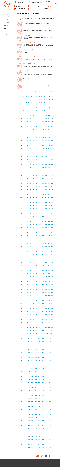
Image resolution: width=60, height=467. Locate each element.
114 (21, 115)
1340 (32, 436)
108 (36, 113)
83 (33, 107)
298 (46, 159)
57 (33, 102)
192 (24, 134)
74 (44, 104)
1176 (25, 387)
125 (21, 118)
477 (21, 205)
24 (49, 94)
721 (27, 265)
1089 (36, 360)
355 (52, 172)
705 (46, 259)
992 (49, 330)
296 (39, 159)
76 (49, 104)
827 (49, 289)
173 (33, 129)
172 (30, 129)
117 (30, 115)
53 (23, 102)
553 (52, 221)
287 (46, 156)
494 (39, 208)
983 (21, 330)
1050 (25, 349)
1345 (50, 436)
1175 (21, 387)
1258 (29, 412)
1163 (43, 382)
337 (30, 170)
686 (21, 257)
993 (52, 330)
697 (21, 259)
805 (49, 284)
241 (39, 145)
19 (36, 94)
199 (46, 134)
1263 (46, 412)
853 (27, 297)
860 (49, 297)
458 (30, 200)
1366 (29, 444)
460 (36, 200)
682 (43, 254)
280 (24, 156)
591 (33, 232)
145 (49, 121)
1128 (46, 371)
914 (46, 311)
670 (39, 251)
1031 (21, 344)
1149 (25, 379)
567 (27, 227)
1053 (36, 349)
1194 (25, 393)
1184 (21, 390)
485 (46, 205)
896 (24, 308)
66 (23, 104)
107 (33, 113)
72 (39, 104)
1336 (50, 433)
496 (46, 208)
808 (24, 287)
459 (33, 200)
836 (43, 292)
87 (44, 107)
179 (52, 129)
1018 (39, 338)
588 (24, 232)
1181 (43, 387)
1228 (50, 401)
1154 (43, 379)
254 (46, 148)
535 (30, 219)
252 (39, 148)
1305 (36, 425)
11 (48, 91)
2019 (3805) (6, 22)
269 (24, 153)
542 (52, 219)
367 (21, 178)
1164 (46, 382)
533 (24, 219)
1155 (46, 379)
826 (46, 289)
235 (21, 145)
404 (33, 186)
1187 (32, 390)
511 (24, 213)
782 (46, 278)
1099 (39, 363)
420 (49, 189)
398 (49, 183)
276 (46, 153)
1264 (50, 412)
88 (47, 107)
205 (30, 137)
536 (33, 219)
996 (27, 333)
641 (52, 243)
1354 (50, 439)
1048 (50, 346)
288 (49, 156)
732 (27, 268)
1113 (25, 368)
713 (36, 262)
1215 (36, 398)
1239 (25, 406)
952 (27, 322)
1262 (43, 412)
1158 (25, 382)
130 (36, 118)
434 (24, 194)
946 (43, 319)
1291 (50, 420)
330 (43, 167)
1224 (36, 401)
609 (21, 238)
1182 (46, 387)
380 (27, 181)
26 (20, 96)
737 (43, 268)
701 (33, 259)
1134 (36, 374)
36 (47, 96)
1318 (50, 428)
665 (24, 251)
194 (30, 134)
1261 (39, 412)
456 (24, 200)
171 (27, 129)
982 (52, 327)
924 (43, 314)
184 (33, 132)
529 (46, 216)
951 (24, 322)
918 (24, 314)
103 (21, 113)
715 (43, 262)
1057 (50, 349)
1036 (39, 344)
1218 (46, 398)
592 (36, 232)
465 (52, 200)
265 (46, 151)
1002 (47, 333)
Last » (49, 450)
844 (33, 295)
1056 (46, 349)
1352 (43, 439)
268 (21, 153)
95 (31, 110)
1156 (50, 379)
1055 (43, 349)
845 (36, 295)
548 (36, 221)
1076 (21, 357)
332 (49, 167)
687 (24, 257)
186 (39, 132)
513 (30, 213)
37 (49, 96)
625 (36, 240)
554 (21, 224)
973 (24, 327)
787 (27, 281)
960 (52, 322)
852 (24, 297)
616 (43, 238)
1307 (43, 425)
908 (27, 311)
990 (43, 330)
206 (33, 137)
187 (43, 132)
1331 (32, 433)
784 (52, 278)
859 (46, 297)
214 (24, 140)
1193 (21, 393)
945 (39, 319)
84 (36, 107)
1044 (36, 346)
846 (39, 295)
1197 (36, 393)
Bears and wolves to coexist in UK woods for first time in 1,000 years (37, 58)
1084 (50, 357)
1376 (32, 447)
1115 (32, 368)
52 (20, 102)
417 (39, 189)
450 (39, 197)
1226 (43, 401)
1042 (29, 346)
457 (27, 200)
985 (27, 330)
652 (52, 246)
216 (30, 140)
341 (43, 170)
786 (24, 281)
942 (30, 319)
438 (36, 194)
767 (33, 276)
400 (21, 186)
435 (27, 194)
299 (49, 159)
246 (21, 148)
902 (43, 308)
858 (43, 297)
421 (52, 189)
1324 (39, 431)
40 (23, 99)
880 (43, 303)
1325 (43, 431)
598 (21, 235)
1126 (39, 371)
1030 (50, 341)
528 (43, 216)
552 (49, 221)
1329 (25, 433)
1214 (32, 398)
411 (21, 189)
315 (30, 164)
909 (30, 311)
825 (43, 289)
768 (36, 276)
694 (46, 257)
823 (36, 289)
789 (33, 281)
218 (36, 140)
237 (27, 145)
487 (52, 205)
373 (39, 178)
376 (49, 178)
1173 (46, 384)
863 (24, 300)
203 (24, 137)
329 (39, 167)
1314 (36, 428)
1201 (50, 393)
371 (33, 178)
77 (52, 104)
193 (27, 134)
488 (21, 208)
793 (46, 281)
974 (27, 327)
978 (39, 327)
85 (39, 107)
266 (49, 151)
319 (43, 164)
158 (21, 126)
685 (52, 254)
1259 (32, 412)
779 (36, 278)
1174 (50, 384)
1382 (21, 450)
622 (27, 240)
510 (21, 213)
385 (43, 181)
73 (41, 104)
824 (39, 289)
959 (49, 322)
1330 (29, 433)
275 (43, 153)
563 (49, 224)
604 (39, 235)
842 (27, 295)
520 (52, 213)
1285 (29, 420)
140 (33, 121)
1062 (36, 352)
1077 (25, 357)
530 (49, 216)
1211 (21, 398)
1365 (25, 444)
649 (43, 246)
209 (43, 137)
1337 (21, 436)
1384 (29, 450)
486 (49, 205)
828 (52, 289)
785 (21, 281)
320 (46, 164)
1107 (36, 365)
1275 (25, 417)
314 (27, 164)
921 (33, 314)
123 (49, 115)
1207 (39, 395)
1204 (29, 395)
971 (52, 325)
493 (36, 208)
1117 (39, 368)
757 (36, 273)
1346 (21, 439)
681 (39, 254)
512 (27, 213)
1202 (21, 395)
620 (21, 240)
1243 (39, 406)
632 (24, 243)
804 (46, 284)
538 (39, 219)
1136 (43, 374)
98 (39, 110)
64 (52, 102)
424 (27, 191)
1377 (36, 447)
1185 (25, 390)
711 (30, 262)
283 (33, 156)
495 (43, 208)
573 (46, 227)
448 (33, 197)
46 (39, 99)
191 (21, 134)
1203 (25, 395)
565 (21, 227)
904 (49, 308)
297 (43, 159)
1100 (43, 363)
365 (49, 175)
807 (21, 287)
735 (36, 268)
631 (21, 243)
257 (21, 151)
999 (36, 333)
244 (49, 145)
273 (36, 153)
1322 (32, 431)
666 (27, 251)
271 (30, 153)
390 (24, 183)
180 (21, 132)
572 (43, 227)
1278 (36, 417)
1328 (21, 433)
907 (24, 311)
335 (24, 170)
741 (21, 270)
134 (49, 118)
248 (27, 148)
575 (52, 227)
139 (30, 121)
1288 (39, 420)
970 (49, 325)
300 (52, 159)
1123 (29, 371)
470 (33, 202)
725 (39, 265)
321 (49, 164)
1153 (39, 379)
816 (49, 287)
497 (49, 208)
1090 (39, 360)
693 (43, 257)
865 (30, 300)
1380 (46, 447)
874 (24, 303)
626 (39, 240)
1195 (29, 393)
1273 (50, 414)
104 (24, 113)
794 (49, 281)
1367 (32, 444)
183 (30, 132)
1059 (25, 352)
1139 (21, 376)
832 (30, 292)
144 (46, 121)
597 (52, 232)
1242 (36, 406)
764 (24, 276)
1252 (39, 409)
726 (43, 265)
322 (52, 164)
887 (30, 306)
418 (43, 189)
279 (21, 156)
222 (49, 140)
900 (36, 308)
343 (49, 170)
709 (24, 262)
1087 (29, 360)
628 (46, 240)
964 (30, 325)
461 (39, 200)
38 (52, 96)
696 (52, 257)
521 (21, 216)
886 (27, 306)
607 (49, 235)
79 (23, 107)
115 (24, 115)
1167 (25, 384)
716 (46, 262)
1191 (46, 390)
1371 (46, 444)
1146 (46, 376)
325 (27, 167)
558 (33, 224)
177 (46, 129)
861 (52, 297)
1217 (43, 398)
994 (21, 333)
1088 (32, 360)
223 (52, 140)
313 (24, 164)
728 (49, 265)
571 (39, 227)
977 (36, 327)
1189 (39, 390)
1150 (29, 379)
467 (24, 202)
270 (27, 153)
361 (36, 175)
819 (24, 289)
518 (46, 213)
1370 (43, 444)
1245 (46, 406)
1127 (43, 371)
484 (43, 205)
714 (39, 262)
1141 (29, 376)
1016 (32, 338)
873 (21, 303)
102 (51, 110)
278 (52, 153)
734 (33, 268)
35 (44, 96)
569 (33, 227)
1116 (36, 368)
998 (33, 333)
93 (26, 110)
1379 (43, 447)
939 (21, 319)
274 (39, 153)
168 (52, 126)
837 (46, 292)
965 (33, 325)
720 (24, 265)
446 (27, 197)
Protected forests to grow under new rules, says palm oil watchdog (37, 85)
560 (39, 224)
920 (30, 314)
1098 (36, 363)
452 (46, 197)
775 (24, 278)
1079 (32, 357)
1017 (36, 338)
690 (33, 257)
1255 (50, 409)
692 (39, 257)
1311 (25, 428)
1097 (32, 363)
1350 (36, 439)
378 (21, 181)
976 (33, 327)
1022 (21, 341)
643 (24, 246)
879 (39, 303)
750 (49, 270)
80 (26, 107)
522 (24, 216)
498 (52, 208)
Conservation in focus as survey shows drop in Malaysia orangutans (37, 30)
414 (30, 189)
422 (21, 191)
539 (43, 219)
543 (21, 221)
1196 (32, 393)
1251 (36, 409)
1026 (36, 341)
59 (39, 102)
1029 (46, 341)
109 (39, 113)
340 (39, 170)
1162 (39, 382)
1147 (50, 376)
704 (43, 259)
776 (27, 278)
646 (33, 246)
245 (52, 145)
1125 (36, 371)
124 (52, 115)
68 (28, 104)
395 (39, 183)
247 (24, 148)
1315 (39, 428)
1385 (32, 450)
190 (52, 132)
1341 (36, 436)
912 (39, 311)
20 (39, 94)
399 (52, 183)
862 (21, 300)
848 (46, 295)
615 (39, 238)
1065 (46, 352)
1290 (46, 420)
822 (33, 289)
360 (33, 175)
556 (27, 224)
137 (24, 121)
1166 (21, 384)
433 (21, 194)
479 (27, 205)
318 (39, 164)
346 (24, 172)
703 (39, 259)
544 (24, 221)
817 (52, 287)
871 (49, 300)
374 (43, 178)
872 (52, 300)
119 (36, 115)
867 (36, 300)
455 (21, 200)
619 (52, 238)
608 (52, 235)
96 (33, 110)
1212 (25, 398)
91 (20, 110)
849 (49, 295)
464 (49, 200)
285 (39, 156)
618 (49, 238)
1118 (43, 368)
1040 (21, 346)
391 (27, 183)
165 (43, 126)
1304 (32, 425)
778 (33, 278)
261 (33, 151)
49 (47, 99)
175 (39, 129)
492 (33, 208)
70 (33, 104)
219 (39, 140)
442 (49, 194)
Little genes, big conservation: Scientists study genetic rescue (36, 23)
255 (49, 148)
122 (46, 115)
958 (46, 322)
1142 (32, 376)
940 (24, 319)
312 (21, 164)
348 (30, 172)
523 (27, 216)
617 (46, 238)
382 (33, 181)
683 (46, 254)
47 (41, 99)
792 (43, 281)
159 (24, 126)
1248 (25, 409)
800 (33, 284)
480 (30, 205)
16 (28, 94)
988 (36, 330)
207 (36, 137)
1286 (32, 420)
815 (46, 287)
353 (46, 172)
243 (46, 145)
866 (33, 300)
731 (24, 268)
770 (43, 276)
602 (33, 235)
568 (30, 227)
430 (46, 191)
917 (21, 314)
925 (46, 314)
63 (49, 102)
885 (24, 306)
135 (52, 118)
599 (24, 235)
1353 (46, 439)
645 (30, 246)
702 (36, 259)
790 (36, 281)
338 (33, 170)
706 (49, 259)
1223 (32, 401)
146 (52, 121)
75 (47, 104)
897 (27, 308)
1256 (21, 412)
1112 (21, 368)
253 (43, 148)
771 (46, 276)
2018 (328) (6, 25)
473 (43, 202)
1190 (43, 390)
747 (39, 270)
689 (30, 257)
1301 (21, 425)
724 (36, 265)
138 (27, 121)
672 (46, 251)
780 (39, 278)
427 (36, 191)
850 (52, 295)
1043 (32, 346)
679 (33, 254)
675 (21, 254)
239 (33, 145)
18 (33, 94)
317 (36, 164)
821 (30, 289)
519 (49, 213)
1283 (21, 420)
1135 (39, 374)
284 (36, 156)
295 (36, 159)
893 (49, 306)
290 (21, 159)
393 (33, 183)
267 (52, 151)
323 (21, 167)
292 (27, 159)
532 (21, 219)
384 (39, 181)
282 (30, 156)
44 (33, 99)
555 (24, 224)
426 (33, 191)
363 (43, 175)
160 (27, 126)
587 (21, 232)
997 (30, 333)
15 (26, 94)
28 (26, 96)
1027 (39, 341)
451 (43, 197)
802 (39, 284)
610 (24, 238)
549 (39, 221)
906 (21, 311)
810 (30, 287)
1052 (32, 349)
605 (43, 235)
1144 (39, 376)
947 (46, 319)
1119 (46, 368)
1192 (50, 390)
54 (26, 102)
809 (27, 287)
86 (41, 107)
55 (28, 102)
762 (52, 273)
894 (52, 306)
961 (21, 325)
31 (33, 96)
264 (43, 151)
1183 (50, 387)
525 (33, 216)
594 (43, 232)
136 (21, 121)
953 (30, 322)
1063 (39, 352)
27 (23, 96)
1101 (46, 363)
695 (49, 257)
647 (36, 246)
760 (46, 273)
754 (27, 273)
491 (30, 208)
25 (52, 94)
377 (52, 178)
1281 (46, 417)
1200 (46, 393)
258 (24, 151)
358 (27, 175)
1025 (32, 341)
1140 (25, 376)
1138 (50, 374)
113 (52, 113)
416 (36, 189)
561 (43, 224)
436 (30, 194)
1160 (32, 382)
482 (36, 205)
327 (33, 167)
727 (46, 265)
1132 (29, 374)
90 (52, 107)
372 (36, 178)
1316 (43, 428)
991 (46, 330)
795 (52, 281)
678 (30, 254)
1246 (50, 406)
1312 (29, 428)
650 (46, 246)
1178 (32, 387)
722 (30, 265)
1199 (43, 393)
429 (43, 191)
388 (52, 181)
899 (33, 308)
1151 (32, 379)
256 (52, 148)
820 (27, 289)
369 (27, 178)
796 (21, 284)
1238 (21, 406)
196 (36, 134)
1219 (50, 398)
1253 (43, 409)
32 (36, 96)
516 (39, 213)
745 (33, 270)
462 (43, 200)
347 (27, 172)
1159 (29, 382)
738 (46, 268)
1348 (29, 439)
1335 (46, 433)
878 (36, 303)
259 (27, 151)
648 (39, 246)
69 (31, 104)
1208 (43, 395)
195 (33, 134)
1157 (21, 382)
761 (49, 273)
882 (49, 303)
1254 (46, 409)
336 (27, 170)
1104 (25, 365)
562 (46, 224)
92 (23, 110)
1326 (46, 431)
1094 (21, 363)
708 (21, 262)
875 (27, 303)
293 (30, 159)
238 (30, 145)
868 (39, 300)
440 (43, 194)
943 (33, 319)
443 (52, 194)
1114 (29, 368)
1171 (39, 384)
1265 (21, 414)
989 (39, 330)
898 (30, 308)
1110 (46, 365)
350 (36, 172)
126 (24, 118)
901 (39, 308)
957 (43, 322)
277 (49, 153)
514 (33, 213)
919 (27, 314)
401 (24, 186)
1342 (39, 436)
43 (31, 99)
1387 (39, 450)
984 (24, 330)
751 (52, 270)
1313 (32, 428)
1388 (43, 450)
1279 (39, 417)
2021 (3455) (6, 16)
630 (52, 240)
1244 (43, 406)
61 (44, 102)
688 (27, 257)
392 (30, 183)
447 (30, 197)
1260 (36, 412)
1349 (32, 439)
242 (43, 145)
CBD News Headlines (31, 28)
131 (39, 118)
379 (24, 181)
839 (52, 292)
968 (43, 325)
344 (52, 170)
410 (52, 186)
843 (30, 295)
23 (47, 94)
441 (46, 194)
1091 (43, 360)
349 (33, 172)
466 (21, 202)
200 (49, 134)
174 (36, 129)
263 (39, 151)
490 (27, 208)
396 (43, 183)
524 (30, 216)
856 (36, 297)
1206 (36, 395)
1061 (32, 352)
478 (24, 205)
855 (33, 297)
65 (20, 104)
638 (43, 243)
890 (39, 306)
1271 (43, 414)
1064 (43, 352)
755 (30, 273)
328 (36, 167)
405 (36, 186)
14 (23, 94)
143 (43, 121)
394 (36, 183)
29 (28, 96)
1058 (21, 352)
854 (30, 297)
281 (27, 156)
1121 (21, 371)
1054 (39, 349)
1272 (46, 414)
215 (27, 140)
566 (24, 227)
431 (49, 191)
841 (24, 295)
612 (30, 238)
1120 (50, 368)
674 (52, 251)
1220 (21, 401)
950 (21, 322)
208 (39, 137)
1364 (21, 444)
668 (33, 251)
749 (46, 270)
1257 (25, 412)
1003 (51, 333)
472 (39, 202)
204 (27, 137)
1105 (29, 365)
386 (46, 181)
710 (27, 262)
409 (49, 186)
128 (30, 118)
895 (21, 308)
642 (21, 246)
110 (43, 113)
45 (36, 99)
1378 (39, 447)
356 (21, 175)
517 (43, 213)
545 (27, 221)
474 (46, 202)
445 (24, 197)
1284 (25, 420)
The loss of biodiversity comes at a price (31, 78)
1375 (29, 447)
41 (26, 99)
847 (43, 295)
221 (46, 140)
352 (43, 172)
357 (24, 175)
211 (49, 137)
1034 (32, 344)
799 (30, 284)
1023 (25, 341)
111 (46, 113)
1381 (50, 447)
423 (24, 191)
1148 (21, 379)
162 (33, 126)
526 (36, 216)
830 (24, 292)
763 (21, 276)
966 (36, 325)
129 (33, 118)
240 (36, 145)
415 (33, 189)
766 (30, 276)
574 (49, 227)
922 (36, 314)
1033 (29, 344)
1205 (32, 395)
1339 (29, 436)
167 (49, 126)
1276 (29, 417)
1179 (36, 387)
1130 (21, 374)
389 (21, 183)
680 (36, 254)
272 (33, 153)
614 (36, 238)
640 (49, 243)
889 (36, 306)
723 (33, 265)
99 (41, 110)
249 (30, 148)
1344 (46, 436)
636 (36, 243)
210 (46, 137)
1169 (32, 384)
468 (27, 202)
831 (27, 292)
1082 (43, 357)
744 (30, 270)
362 (39, 175)
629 (49, 240)
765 (27, 276)
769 (39, 276)
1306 (39, 425)
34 (41, 96)
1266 (25, 414)
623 (30, 240)
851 (21, 297)
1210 (50, 395)
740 (52, 268)
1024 (29, 341)
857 (39, 297)
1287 (36, 420)
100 (44, 110)
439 (39, 194)
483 (39, 205)
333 (52, 167)
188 (46, 132)
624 (33, 240)
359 (30, 175)
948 (49, 319)
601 (30, 235)
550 (43, 221)
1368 (36, 444)
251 (36, 148)
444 (21, 197)
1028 (43, 341)
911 (36, 311)
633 (27, 243)
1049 (21, 349)
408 (46, 186)
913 (43, 311)
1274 (21, 417)
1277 (32, 417)
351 (39, 172)
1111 (50, 365)
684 (49, 254)
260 (30, 151)
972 (21, 327)
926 (49, 314)
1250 (32, 409)
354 (49, 172)
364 (46, 175)
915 (49, 311)
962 (24, 325)
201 (52, 134)
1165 (50, 382)
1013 (21, 338)
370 (30, 178)
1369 (39, 444)
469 (30, 202)
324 (24, 167)
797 (24, 284)
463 (46, 200)
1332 (36, 433)
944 (36, 319)
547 (33, 221)
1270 (39, 414)
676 (24, 254)
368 (24, 178)
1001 (44, 333)
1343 (43, 436)
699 (27, 259)
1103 (21, 365)
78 (20, 107)
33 (39, 96)
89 (49, 107)
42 (28, 99)
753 (24, 273)
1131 (25, 374)
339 (36, 170)
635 (33, 243)
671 (43, 251)
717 (49, 262)
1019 (43, 338)
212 (52, 137)
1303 (29, 425)
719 (21, 265)
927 (52, 314)
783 (49, 278)
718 (52, 262)
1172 (43, 384)
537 (36, 219)
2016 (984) (6, 28)
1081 (39, 357)
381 (30, 181)
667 (30, 251)
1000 (40, 333)
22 (44, 94)
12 (51, 91)
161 (30, 126)
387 (49, 181)
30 (31, 96)
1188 (36, 390)
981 (49, 327)
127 (27, 118)
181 (24, 132)
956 (39, 322)
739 (49, 268)
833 (33, 292)
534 (27, 219)
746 (36, 270)
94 (28, 110)
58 (36, 102)
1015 (29, 338)
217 (33, 140)
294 (33, 159)
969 (46, 325)
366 (52, 175)
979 (43, 327)
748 (43, 270)
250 (33, 148)
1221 (25, 401)
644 (27, 246)
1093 (50, 360)
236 (24, 145)
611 (27, 238)
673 (49, 251)
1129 (50, 371)
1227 (46, 401)
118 (33, 115)
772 (49, 276)
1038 (46, 344)
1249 (29, 409)
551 (46, 221)
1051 (29, 349)
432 (52, 191)
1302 (25, 425)
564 (52, 224)
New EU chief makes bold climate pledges (32, 44)
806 (52, 284)
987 (33, 330)
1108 (39, 365)
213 (21, 140)
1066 (50, 352)
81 (28, 107)
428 (39, 191)
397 (46, 183)
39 (20, 99)
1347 (25, 439)
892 (46, 306)
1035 (36, 344)
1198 (39, 393)
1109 (43, 365)
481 (33, 205)
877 (33, 303)
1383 (25, 450)
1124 (32, 371)
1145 (43, 376)
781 (43, 278)
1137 (46, 374)
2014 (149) (6, 34)
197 (39, 134)
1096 (29, 363)
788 (30, 281)
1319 (21, 431)
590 (30, 232)
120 (39, 115)
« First (21, 91)
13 (20, 94)
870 (46, 300)
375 (46, 178)
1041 (25, 346)
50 (49, 99)
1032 (25, 344)
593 (39, 232)
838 (49, 292)
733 (30, 268)
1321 (29, 431)
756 (33, 273)
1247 (21, 409)
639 (46, 243)
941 (27, 319)
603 (36, 235)
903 (46, 308)
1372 (50, 444)
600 (27, 235)
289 (52, 156)
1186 (29, 390)
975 (30, 327)
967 (39, 325)
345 (21, 172)
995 (24, 333)
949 (52, 319)
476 (52, 202)
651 (49, 246)
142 (39, 121)
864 (27, 300)
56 (31, 102)
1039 (50, 344)
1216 (39, 398)
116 (27, 115)
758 (39, 273)
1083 (46, 357)
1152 (36, 379)
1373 (21, 447)
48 (44, 99)
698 (24, 259)
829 (21, 292)
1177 (29, 387)
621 (24, 240)
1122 (25, 371)
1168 (29, 384)
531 (52, 216)
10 (46, 91)
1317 (46, 428)
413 (27, 189)
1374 (25, 447)
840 (21, 295)
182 (27, 132)
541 (49, 219)
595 (46, 232)
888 (33, 306)
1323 (36, 431)
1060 (29, 352)
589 (27, 232)
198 (43, 134)
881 (46, 303)
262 (36, 151)
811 (33, 287)
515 (36, 213)
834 (36, 292)
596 (49, 232)
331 (46, 167)
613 (33, 238)
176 (43, 129)
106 (30, 113)
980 (46, 327)
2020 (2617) (6, 19)
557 (30, 224)
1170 (36, 384)
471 (36, 202)
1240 (29, 406)
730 (21, 268)
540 (46, 219)
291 (24, 159)
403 (30, 186)
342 (46, 170)
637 (39, 243)
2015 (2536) (6, 31)
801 (36, 284)
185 (36, 132)
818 (21, 289)
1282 (50, 417)
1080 (36, 357)
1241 (32, 406)
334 (21, 170)
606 (46, 235)
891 (43, 306)
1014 (25, 338)
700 (30, 259)
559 (36, 224)
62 (47, 102)
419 (46, 189)
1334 (43, 433)
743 (27, 270)
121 (43, 115)
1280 (43, 417)
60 (41, 102)
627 (43, 240)
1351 (39, 439)
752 (21, 273)
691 (36, 257)
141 (36, 121)
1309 (50, 425)
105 (27, 113)
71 (36, 104)
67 (26, 104)
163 (36, 126)
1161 (36, 382)
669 (36, 251)
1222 (29, 401)
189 (49, 132)
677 (27, 254)
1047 (46, 346)
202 (21, 137)
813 (39, 287)
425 (30, 191)
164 (39, 126)
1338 (25, 436)
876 (30, 303)
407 (43, 186)
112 (49, 113)
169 (21, 129)
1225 (39, 401)
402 (27, 186)
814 (43, 287)
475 (49, 202)
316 (33, 164)
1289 (43, 420)
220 (43, 140)
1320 (25, 431)
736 (39, 268)
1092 (46, 360)
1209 (46, 395)
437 (33, 194)
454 (52, 197)
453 (49, 197)
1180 (39, 387)
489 (24, 208)
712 (33, 262)
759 (43, 273)
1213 (29, 398)
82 (31, 107)
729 (52, 265)
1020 (46, 338)
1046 (43, 346)
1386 (36, 450)
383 (36, 181)
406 (39, 186)
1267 (29, 414)
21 (41, 94)
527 (39, 216)
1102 (50, 363)
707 (52, 259)
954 (33, 322)
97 (36, 110)
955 (36, 322)
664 (21, 251)
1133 (32, 374)
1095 (25, 363)
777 (30, 278)
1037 (43, 344)
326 (30, 167)
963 (27, 325)
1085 (21, 360)
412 (24, 189)
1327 (50, 431)
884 (21, 306)
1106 (32, 365)
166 (46, 126)
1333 (39, 433)
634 (30, 243)
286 (43, 156)
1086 (25, 360)
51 (52, 99)
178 (49, 129)
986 (30, 330)
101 (47, 110)
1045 (39, 346)
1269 (36, 414)
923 (39, 314)
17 (31, 94)
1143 (36, 376)
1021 (50, 338)
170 (24, 129)
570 (36, 227)
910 (33, 311)
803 (43, 284)
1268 (32, 414)
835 (39, 292)
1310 (21, 428)
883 (52, 303)
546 (30, 221)
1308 (46, 425)
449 (36, 197)
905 (52, 308)
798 (27, 284)
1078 (29, 357)
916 (52, 311)
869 (43, 300)
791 (39, 281)
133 (46, 118)
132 (43, 118)
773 (52, 276)
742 (24, 270)
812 (36, 287)
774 (21, 278)
